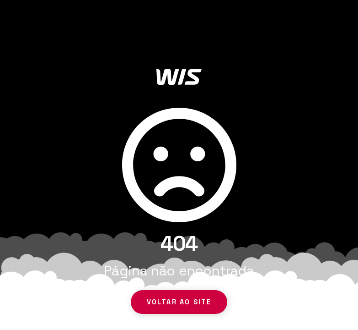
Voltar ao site (179, 302)
